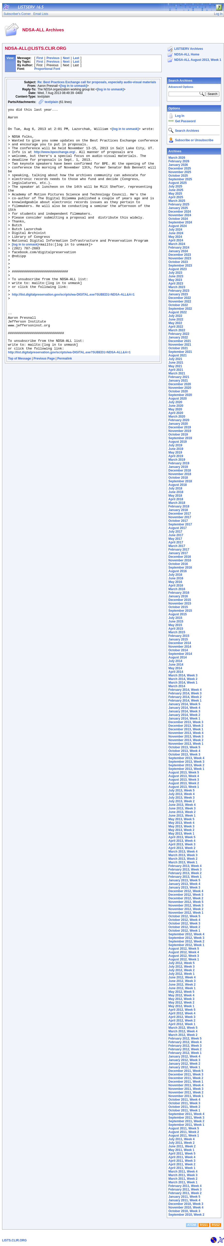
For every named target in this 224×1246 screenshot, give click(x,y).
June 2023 (175, 276)
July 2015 (175, 618)
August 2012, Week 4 (183, 952)
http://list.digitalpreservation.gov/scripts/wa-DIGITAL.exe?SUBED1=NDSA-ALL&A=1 (73, 332)
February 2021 (178, 377)
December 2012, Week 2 (185, 898)
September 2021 (180, 352)
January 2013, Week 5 (184, 880)
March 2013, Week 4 (182, 851)
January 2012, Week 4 (184, 1056)
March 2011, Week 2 (182, 1179)
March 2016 (176, 589)
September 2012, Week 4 (186, 934)
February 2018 (178, 506)
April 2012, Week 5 (181, 1010)
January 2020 (178, 424)
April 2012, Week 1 (181, 1024)
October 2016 (178, 564)
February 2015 (178, 636)
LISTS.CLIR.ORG (14, 1240)
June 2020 (175, 406)
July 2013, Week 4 (181, 794)
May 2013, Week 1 (181, 833)
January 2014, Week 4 (184, 708)
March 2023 (176, 287)
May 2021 (175, 366)
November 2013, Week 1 (185, 743)
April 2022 (175, 326)
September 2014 (180, 654)
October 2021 (178, 348)
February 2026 (178, 161)
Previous (53, 58)
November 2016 (179, 560)
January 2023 (178, 294)
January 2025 (178, 208)
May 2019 (175, 452)
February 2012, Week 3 (184, 1045)
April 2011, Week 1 (181, 1168)
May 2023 (175, 280)
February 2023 (178, 290)
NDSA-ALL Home (186, 54)
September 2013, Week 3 (186, 761)
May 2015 (175, 625)
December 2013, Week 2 (185, 726)
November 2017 (179, 517)
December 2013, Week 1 (185, 729)
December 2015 (179, 600)
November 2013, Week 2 (185, 740)
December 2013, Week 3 (185, 722)
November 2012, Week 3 (185, 905)
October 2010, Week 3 (184, 1211)
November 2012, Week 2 (185, 909)
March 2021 (176, 373)
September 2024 (180, 222)
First (39, 58)
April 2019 (175, 456)
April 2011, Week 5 (181, 1153)
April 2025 (175, 197)
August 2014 (177, 657)
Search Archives (180, 80)
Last (76, 58)
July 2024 (175, 229)
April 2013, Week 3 (181, 844)
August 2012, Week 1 (183, 959)
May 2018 (175, 495)
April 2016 (175, 585)
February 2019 (178, 463)
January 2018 (178, 510)
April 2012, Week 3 (181, 1017)
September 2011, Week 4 (186, 1114)
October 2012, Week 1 (184, 930)
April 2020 (175, 413)
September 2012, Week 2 (186, 941)
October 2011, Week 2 (184, 1107)
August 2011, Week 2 (183, 1132)
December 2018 (179, 470)
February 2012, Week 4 (184, 1042)
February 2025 (178, 204)
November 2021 (179, 344)
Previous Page (44, 407)
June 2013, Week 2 (182, 812)
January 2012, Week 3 (184, 1060)
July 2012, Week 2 (181, 970)
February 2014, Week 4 (184, 690)
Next (66, 58)
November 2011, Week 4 (185, 1085)
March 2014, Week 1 (182, 682)
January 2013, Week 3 (184, 887)
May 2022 (175, 323)
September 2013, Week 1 (186, 769)
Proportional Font (47, 69)
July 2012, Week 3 (181, 966)
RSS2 (216, 1225)
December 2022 (179, 298)
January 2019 (178, 467)
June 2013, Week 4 (182, 805)
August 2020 (177, 398)
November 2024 (179, 215)
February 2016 (178, 592)
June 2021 (175, 362)
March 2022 (176, 330)
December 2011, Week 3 (185, 1074)
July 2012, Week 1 (181, 974)
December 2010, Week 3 (185, 1204)
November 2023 (179, 258)
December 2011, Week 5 (185, 1071)
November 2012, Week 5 (185, 902)
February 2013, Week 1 (184, 877)
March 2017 (176, 546)
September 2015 (180, 610)
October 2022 (178, 305)
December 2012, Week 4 (185, 891)
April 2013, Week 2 (181, 848)
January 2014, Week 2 (184, 715)
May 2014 (175, 668)
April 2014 (175, 672)
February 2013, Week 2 (184, 873)
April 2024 (175, 240)
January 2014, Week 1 (184, 718)
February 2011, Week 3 (184, 1189)
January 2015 (178, 639)
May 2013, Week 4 (181, 823)
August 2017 (177, 528)
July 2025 (175, 186)
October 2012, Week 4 (184, 920)
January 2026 (178, 165)
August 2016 (177, 571)
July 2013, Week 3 (181, 797)
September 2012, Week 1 (186, 945)
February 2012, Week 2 (184, 1049)
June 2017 (175, 535)
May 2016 (175, 582)
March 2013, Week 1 (182, 862)
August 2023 (177, 269)
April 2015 (175, 628)
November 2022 (179, 301)
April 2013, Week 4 (181, 841)
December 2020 (179, 384)
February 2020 (178, 420)
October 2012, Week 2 (184, 927)
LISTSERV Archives (188, 49)
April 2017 (175, 542)
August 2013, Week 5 (183, 772)
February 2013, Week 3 (184, 869)
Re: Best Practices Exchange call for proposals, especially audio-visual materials (96, 82)
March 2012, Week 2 (182, 1035)
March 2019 (176, 459)
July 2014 (175, 661)
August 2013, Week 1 (183, 787)
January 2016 (178, 596)
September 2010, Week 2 (186, 1214)
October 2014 (178, 650)
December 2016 (179, 557)
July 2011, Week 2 (181, 1143)
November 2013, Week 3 (185, 736)
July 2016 (175, 575)
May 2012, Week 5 (181, 992)
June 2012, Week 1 (182, 988)
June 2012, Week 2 (182, 984)
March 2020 (176, 416)
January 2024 (178, 251)
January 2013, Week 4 (184, 884)
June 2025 (175, 190)
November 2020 (179, 388)
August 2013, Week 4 (183, 776)
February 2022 (178, 334)
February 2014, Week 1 (184, 700)
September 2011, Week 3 (186, 1117)
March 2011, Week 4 (182, 1171)
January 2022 (178, 337)
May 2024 (175, 237)
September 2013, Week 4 (186, 758)
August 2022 (177, 312)
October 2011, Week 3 (184, 1103)
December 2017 (179, 513)
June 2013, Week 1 (182, 815)
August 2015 (177, 614)
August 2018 (177, 485)
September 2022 (180, 308)
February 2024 (178, 247)
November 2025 (179, 172)
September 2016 (180, 567)
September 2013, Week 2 (186, 765)
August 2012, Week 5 (183, 948)
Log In (179, 116)
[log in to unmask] (73, 86)
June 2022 (175, 319)
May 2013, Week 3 (181, 826)
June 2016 (175, 578)
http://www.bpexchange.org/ (54, 161)
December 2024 (179, 211)
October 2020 (178, 391)
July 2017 (175, 531)
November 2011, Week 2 (185, 1092)
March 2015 (176, 632)
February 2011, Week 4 (184, 1186)
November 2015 (179, 603)
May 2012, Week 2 (181, 1002)
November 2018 (179, 474)
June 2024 (175, 233)
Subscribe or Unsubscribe (194, 140)
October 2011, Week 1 (184, 1110)
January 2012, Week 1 (184, 1067)
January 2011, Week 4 (184, 1200)
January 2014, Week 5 (184, 704)
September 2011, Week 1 (186, 1125)
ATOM (191, 1225)
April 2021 (175, 370)
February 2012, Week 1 (184, 1053)
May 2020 (175, 409)
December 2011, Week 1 (185, 1081)
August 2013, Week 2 (183, 783)
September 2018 (180, 481)
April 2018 (175, 499)
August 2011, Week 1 (183, 1135)
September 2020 (180, 395)
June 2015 (175, 621)
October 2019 (178, 434)
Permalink (64, 407)
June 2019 (175, 449)
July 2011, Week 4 (181, 1139)
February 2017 (178, 549)
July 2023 (175, 273)
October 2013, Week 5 (184, 747)
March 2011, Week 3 (182, 1175)
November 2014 (179, 646)
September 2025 (180, 179)
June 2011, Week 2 (182, 1146)
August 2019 (177, 441)
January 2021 (178, 380)
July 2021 (175, 359)
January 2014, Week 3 (184, 711)
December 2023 (179, 255)
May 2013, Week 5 (181, 819)
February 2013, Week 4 (184, 866)
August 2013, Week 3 (183, 779)
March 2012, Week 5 (182, 1028)
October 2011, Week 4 (184, 1099)
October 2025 (178, 175)
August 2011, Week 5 (183, 1128)
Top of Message (19, 407)
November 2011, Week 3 (185, 1089)
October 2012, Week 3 (184, 923)
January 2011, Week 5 (184, 1196)
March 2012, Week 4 (182, 1031)
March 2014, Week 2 (182, 679)
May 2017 (175, 539)
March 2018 (176, 503)
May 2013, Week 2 (181, 830)
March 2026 (176, 157)
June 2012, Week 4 (182, 977)
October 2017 (178, 521)
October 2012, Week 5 (184, 916)
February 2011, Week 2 (184, 1193)
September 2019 (180, 438)
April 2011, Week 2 (181, 1164)
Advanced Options (180, 86)
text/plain (51, 102)
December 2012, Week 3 (185, 894)
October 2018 (178, 477)
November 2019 (179, 431)
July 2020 (175, 402)
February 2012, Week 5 (184, 1038)
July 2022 (175, 316)
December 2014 (179, 643)
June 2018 (175, 492)
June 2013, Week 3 (182, 808)
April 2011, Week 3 (181, 1161)
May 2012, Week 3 (181, 999)
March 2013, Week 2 (182, 859)
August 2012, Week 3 (183, 956)
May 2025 (175, 193)
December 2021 (179, 341)
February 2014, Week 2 (184, 697)
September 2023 (180, 265)
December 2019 (179, 427)
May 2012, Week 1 (181, 1006)
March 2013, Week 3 (182, 855)
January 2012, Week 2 (184, 1063)
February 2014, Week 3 (184, 693)
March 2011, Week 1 (182, 1182)
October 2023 (178, 262)
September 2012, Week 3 (186, 938)
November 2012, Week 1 (185, 912)
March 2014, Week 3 (182, 675)
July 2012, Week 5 (181, 963)
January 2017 (178, 553)
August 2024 (177, 226)
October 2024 (178, 219)
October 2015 (178, 607)
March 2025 (176, 201)
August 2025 (177, 183)
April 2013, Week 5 (181, 837)
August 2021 (177, 355)
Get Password (185, 121)
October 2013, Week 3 (184, 754)
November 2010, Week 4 (185, 1207)
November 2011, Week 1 (185, 1096)
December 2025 (179, 168)
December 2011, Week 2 (185, 1078)
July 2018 (175, 488)
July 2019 (175, 445)
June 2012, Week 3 (182, 981)
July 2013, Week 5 (181, 790)
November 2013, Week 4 (185, 733)
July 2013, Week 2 (181, 801)
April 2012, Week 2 (181, 1020)
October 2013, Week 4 (184, 751)
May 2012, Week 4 (181, 995)
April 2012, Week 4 (181, 1013)
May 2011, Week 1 (181, 1150)
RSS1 (204, 1225)
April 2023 (175, 283)
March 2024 (176, 244)
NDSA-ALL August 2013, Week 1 (197, 60)
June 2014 (175, 664)
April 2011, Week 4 (181, 1157)
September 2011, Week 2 (186, 1121)
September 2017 (180, 524)
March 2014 (176, 686)
